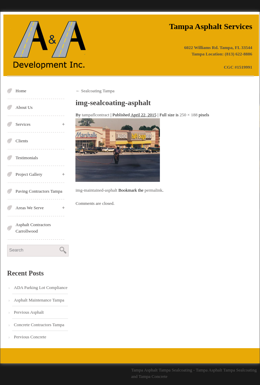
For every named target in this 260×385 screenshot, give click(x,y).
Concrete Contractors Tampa (39, 324)
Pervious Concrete (30, 336)
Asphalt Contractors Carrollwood (33, 228)
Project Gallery (40, 174)
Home (21, 90)
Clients (22, 140)
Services (40, 124)
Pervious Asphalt (29, 312)
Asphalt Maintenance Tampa (39, 300)
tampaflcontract (96, 114)
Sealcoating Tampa (94, 90)
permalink (153, 190)
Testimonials (27, 157)
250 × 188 (188, 114)
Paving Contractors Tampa (39, 191)
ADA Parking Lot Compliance (41, 287)
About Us (24, 107)
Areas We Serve (40, 207)
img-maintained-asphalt (96, 190)
